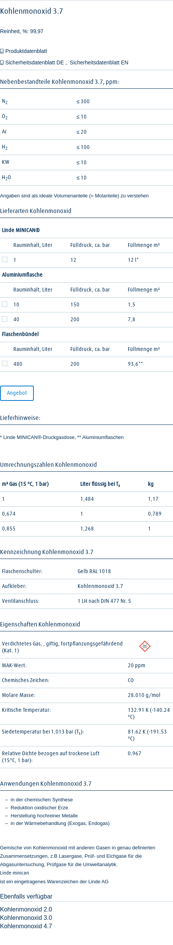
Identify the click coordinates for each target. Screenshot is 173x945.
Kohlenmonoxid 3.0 (26, 918)
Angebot (17, 393)
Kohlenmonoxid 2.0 (26, 909)
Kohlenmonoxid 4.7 (26, 926)
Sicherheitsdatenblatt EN (99, 62)
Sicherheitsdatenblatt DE (35, 62)
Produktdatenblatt (26, 51)
